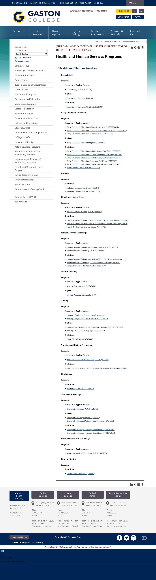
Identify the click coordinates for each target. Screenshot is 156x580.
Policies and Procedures (26, 123)
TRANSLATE (134, 3)
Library (33, 3)
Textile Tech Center (67, 3)
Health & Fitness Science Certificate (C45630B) (86, 227)
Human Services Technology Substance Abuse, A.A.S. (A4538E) (93, 247)
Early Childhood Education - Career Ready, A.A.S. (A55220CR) (93, 127)
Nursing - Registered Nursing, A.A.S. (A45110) (86, 315)
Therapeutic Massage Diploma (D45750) (83, 418)
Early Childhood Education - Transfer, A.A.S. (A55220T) (90, 134)
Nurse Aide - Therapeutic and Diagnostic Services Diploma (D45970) (95, 327)
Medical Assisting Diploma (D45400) (82, 295)
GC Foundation (19, 3)
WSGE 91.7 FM (85, 3)
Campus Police (16, 508)
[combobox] (119, 41)
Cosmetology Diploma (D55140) (80, 98)
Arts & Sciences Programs (27, 147)
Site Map (15, 542)
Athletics (98, 3)
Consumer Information (26, 118)
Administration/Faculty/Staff (29, 189)
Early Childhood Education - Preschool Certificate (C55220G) (92, 161)
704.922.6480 (15, 515)
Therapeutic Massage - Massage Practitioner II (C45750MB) (91, 433)
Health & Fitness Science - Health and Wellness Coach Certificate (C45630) (97, 224)
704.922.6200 (37, 513)
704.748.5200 (63, 513)
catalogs (51, 547)
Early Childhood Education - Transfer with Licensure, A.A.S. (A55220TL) (97, 130)
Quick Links (128, 11)
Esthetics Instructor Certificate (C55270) (83, 188)
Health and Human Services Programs (29, 168)
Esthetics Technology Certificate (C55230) (84, 191)
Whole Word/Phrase (24, 58)
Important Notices (19, 537)
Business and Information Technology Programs (28, 153)
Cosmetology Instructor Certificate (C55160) (85, 107)
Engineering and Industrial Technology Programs (28, 161)
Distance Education (24, 108)
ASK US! (138, 17)
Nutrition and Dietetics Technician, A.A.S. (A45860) (88, 359)
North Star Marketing (144, 538)
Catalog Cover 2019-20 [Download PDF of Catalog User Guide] (25, 197)
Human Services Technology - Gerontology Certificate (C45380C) (93, 262)
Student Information (25, 75)
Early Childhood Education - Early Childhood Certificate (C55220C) (94, 154)
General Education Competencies (31, 132)
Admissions (21, 80)
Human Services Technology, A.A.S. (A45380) (85, 250)
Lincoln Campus (47, 3)
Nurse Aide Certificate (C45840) (80, 339)
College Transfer (23, 137)
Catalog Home (22, 66)
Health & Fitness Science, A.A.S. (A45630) (84, 212)
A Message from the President (29, 70)
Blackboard (75, 11)
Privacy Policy (25, 542)
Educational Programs (26, 94)
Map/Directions (22, 184)
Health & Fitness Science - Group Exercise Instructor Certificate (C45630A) (97, 220)
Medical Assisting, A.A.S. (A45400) (81, 286)
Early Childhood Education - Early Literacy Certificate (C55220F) (93, 158)
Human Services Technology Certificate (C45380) (87, 266)
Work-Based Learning (25, 104)
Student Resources (24, 113)
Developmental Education (27, 99)
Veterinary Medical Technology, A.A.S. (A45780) (87, 453)
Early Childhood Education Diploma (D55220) (85, 142)
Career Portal (123, 17)
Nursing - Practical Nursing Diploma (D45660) (86, 330)
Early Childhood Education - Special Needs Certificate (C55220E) (93, 164)
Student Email (101, 11)
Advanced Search (22, 61)
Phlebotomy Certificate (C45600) (80, 388)
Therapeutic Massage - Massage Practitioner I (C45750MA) (91, 430)
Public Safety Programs (26, 175)
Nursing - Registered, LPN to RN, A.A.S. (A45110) (87, 318)
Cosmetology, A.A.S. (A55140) (79, 89)
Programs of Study (24, 142)
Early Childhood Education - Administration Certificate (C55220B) (94, 151)
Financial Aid (21, 89)
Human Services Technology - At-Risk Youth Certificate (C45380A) (94, 259)
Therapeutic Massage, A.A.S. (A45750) (83, 409)
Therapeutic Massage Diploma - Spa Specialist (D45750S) (90, 421)
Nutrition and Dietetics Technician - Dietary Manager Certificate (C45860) (97, 368)
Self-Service (87, 11)
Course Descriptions (25, 179)
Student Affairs (22, 128)
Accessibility (37, 542)
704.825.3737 (87, 513)
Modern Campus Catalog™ (99, 547)
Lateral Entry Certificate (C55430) (81, 474)
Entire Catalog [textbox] (21, 50)
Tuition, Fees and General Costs (30, 85)
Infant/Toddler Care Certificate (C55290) (83, 168)
